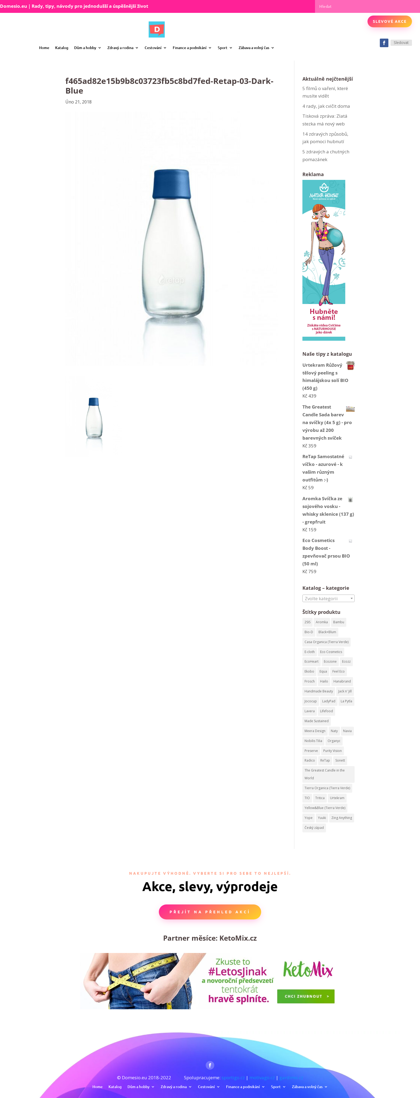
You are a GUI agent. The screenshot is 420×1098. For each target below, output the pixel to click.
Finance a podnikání (190, 47)
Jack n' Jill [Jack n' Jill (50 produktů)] (345, 691)
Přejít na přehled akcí (210, 911)
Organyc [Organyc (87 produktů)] (334, 741)
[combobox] (328, 598)
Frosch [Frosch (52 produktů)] (310, 681)
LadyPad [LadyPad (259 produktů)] (328, 701)
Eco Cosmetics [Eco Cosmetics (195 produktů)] (331, 652)
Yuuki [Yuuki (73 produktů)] (322, 817)
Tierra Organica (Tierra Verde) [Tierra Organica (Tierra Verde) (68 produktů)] (327, 788)
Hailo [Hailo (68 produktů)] (324, 681)
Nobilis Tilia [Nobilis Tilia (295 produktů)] (313, 741)
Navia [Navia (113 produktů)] (347, 731)
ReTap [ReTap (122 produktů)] (325, 760)
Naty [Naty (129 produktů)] (334, 731)
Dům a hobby (85, 47)
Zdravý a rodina (120, 47)
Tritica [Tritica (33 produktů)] (320, 798)
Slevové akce (390, 21)
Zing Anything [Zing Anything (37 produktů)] (341, 817)
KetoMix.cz (238, 938)
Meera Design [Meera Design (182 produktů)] (315, 731)
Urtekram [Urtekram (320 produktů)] (337, 798)
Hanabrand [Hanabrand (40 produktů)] (342, 681)
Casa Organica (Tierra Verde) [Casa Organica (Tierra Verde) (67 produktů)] (326, 642)
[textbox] (328, 598)
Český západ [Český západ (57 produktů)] (314, 827)
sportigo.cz (233, 1077)
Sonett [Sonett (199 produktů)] (340, 760)
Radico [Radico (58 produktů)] (310, 760)
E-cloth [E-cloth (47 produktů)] (310, 652)
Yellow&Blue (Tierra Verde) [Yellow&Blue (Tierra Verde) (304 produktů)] (325, 808)
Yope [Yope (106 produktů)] (309, 817)
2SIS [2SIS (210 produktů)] (307, 622)
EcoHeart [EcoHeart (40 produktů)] (311, 661)
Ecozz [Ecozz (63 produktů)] (346, 661)
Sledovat (401, 42)
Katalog (61, 47)
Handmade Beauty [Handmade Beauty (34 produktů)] (319, 691)
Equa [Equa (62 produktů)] (323, 671)
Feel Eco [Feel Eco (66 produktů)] (338, 671)
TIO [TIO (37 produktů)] (307, 798)
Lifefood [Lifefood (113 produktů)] (326, 711)
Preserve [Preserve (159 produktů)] (311, 750)
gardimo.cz (291, 1077)
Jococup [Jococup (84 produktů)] (311, 701)
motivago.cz (262, 1077)
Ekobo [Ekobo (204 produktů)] (309, 671)
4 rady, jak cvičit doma (326, 106)
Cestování (153, 47)
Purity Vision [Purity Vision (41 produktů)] (332, 750)
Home (44, 47)
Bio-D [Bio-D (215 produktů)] (309, 632)
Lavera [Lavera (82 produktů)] (310, 711)
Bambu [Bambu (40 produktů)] (338, 622)
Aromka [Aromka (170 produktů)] (322, 622)
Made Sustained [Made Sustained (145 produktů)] (317, 721)
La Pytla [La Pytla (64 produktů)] (346, 701)
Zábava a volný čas (254, 47)
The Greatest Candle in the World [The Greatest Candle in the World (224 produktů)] (325, 774)
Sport (222, 47)
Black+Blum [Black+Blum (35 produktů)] (327, 632)
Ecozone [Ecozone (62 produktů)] (330, 661)
